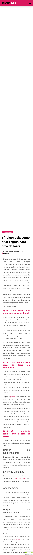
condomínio (17, 539)
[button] (29, 553)
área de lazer (19, 478)
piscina (12, 396)
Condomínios (7, 232)
